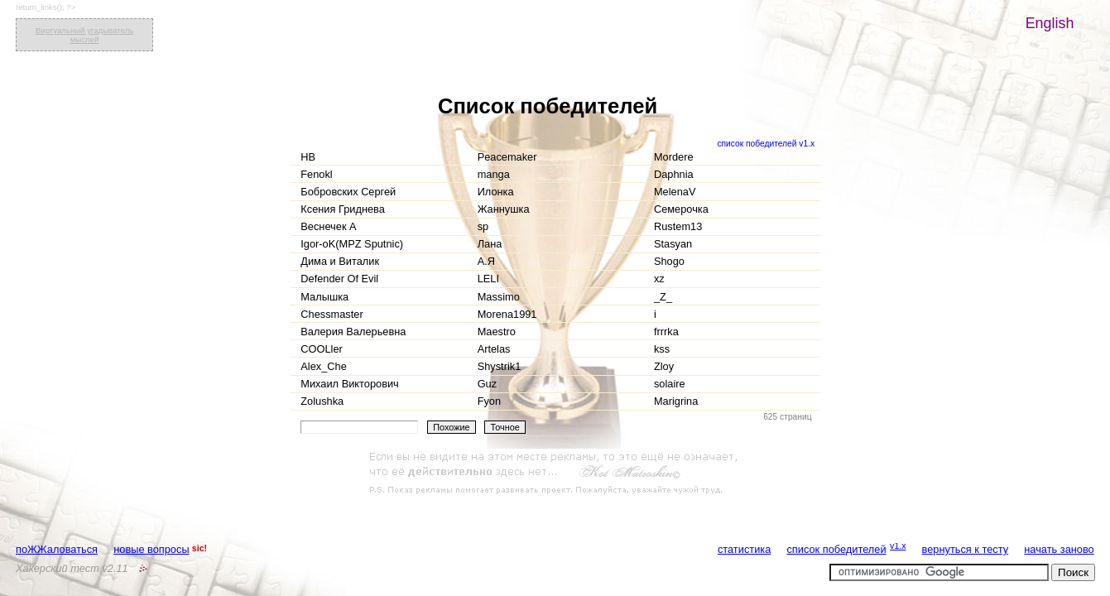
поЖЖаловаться (57, 549)
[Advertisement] (555, 473)
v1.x (898, 545)
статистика (744, 549)
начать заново (1058, 549)
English (1050, 23)
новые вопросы (151, 549)
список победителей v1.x (765, 143)
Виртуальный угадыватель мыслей (84, 35)
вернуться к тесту (965, 549)
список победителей (836, 549)
